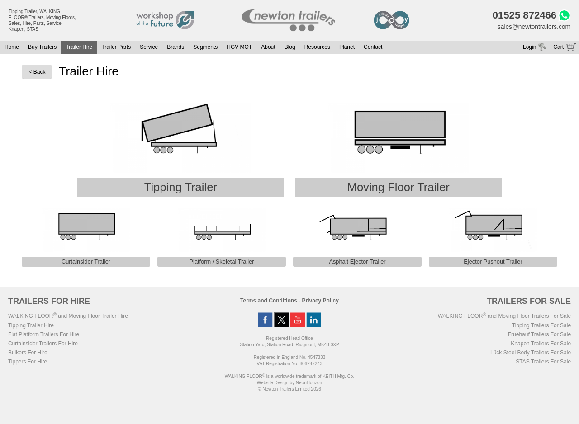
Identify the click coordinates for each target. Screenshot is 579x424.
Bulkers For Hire (27, 353)
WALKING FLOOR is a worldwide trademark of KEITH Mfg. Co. (289, 377)
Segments (205, 47)
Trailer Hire (79, 47)
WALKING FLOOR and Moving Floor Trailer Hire (68, 317)
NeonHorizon (309, 383)
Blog (290, 47)
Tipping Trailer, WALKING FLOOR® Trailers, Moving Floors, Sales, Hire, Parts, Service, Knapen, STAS (42, 20)
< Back (36, 73)
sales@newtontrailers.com (533, 27)
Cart (558, 47)
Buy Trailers (42, 47)
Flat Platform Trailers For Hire (43, 335)
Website (273, 383)
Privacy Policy (320, 301)
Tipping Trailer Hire (31, 326)
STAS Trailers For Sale (543, 362)
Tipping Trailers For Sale (541, 326)
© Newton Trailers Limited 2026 (289, 389)
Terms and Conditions (268, 301)
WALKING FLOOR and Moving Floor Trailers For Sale (504, 317)
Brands (175, 47)
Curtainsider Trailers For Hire (43, 344)
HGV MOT (239, 47)
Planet (347, 47)
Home (12, 47)
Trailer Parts (116, 47)
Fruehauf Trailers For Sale (539, 335)
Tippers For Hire (27, 362)
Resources (317, 47)
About (268, 47)
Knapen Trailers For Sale (541, 344)
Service (149, 47)
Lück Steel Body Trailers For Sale (530, 353)
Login (529, 47)
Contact (373, 47)
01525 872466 (523, 16)
